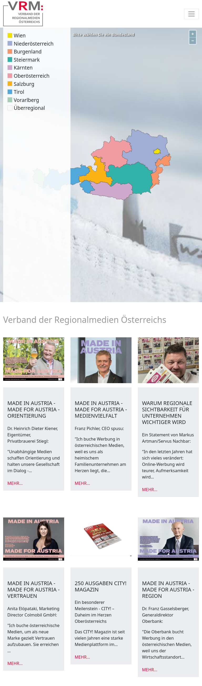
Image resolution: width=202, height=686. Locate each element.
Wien (20, 35)
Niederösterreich (33, 43)
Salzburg (24, 83)
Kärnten (23, 67)
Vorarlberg (26, 99)
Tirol (19, 91)
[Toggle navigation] (191, 14)
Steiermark (27, 59)
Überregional (29, 107)
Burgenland (28, 51)
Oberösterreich (31, 75)
